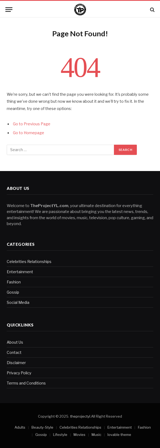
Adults (20, 427)
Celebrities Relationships (29, 261)
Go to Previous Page (31, 124)
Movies (79, 434)
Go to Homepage (28, 132)
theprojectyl (80, 416)
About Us (15, 342)
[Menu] (8, 9)
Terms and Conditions (26, 383)
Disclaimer (16, 362)
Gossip (13, 292)
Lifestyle (60, 434)
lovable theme (119, 434)
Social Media (18, 302)
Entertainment (20, 271)
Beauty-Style (42, 427)
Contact (14, 352)
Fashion (14, 282)
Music (96, 434)
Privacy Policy (19, 373)
